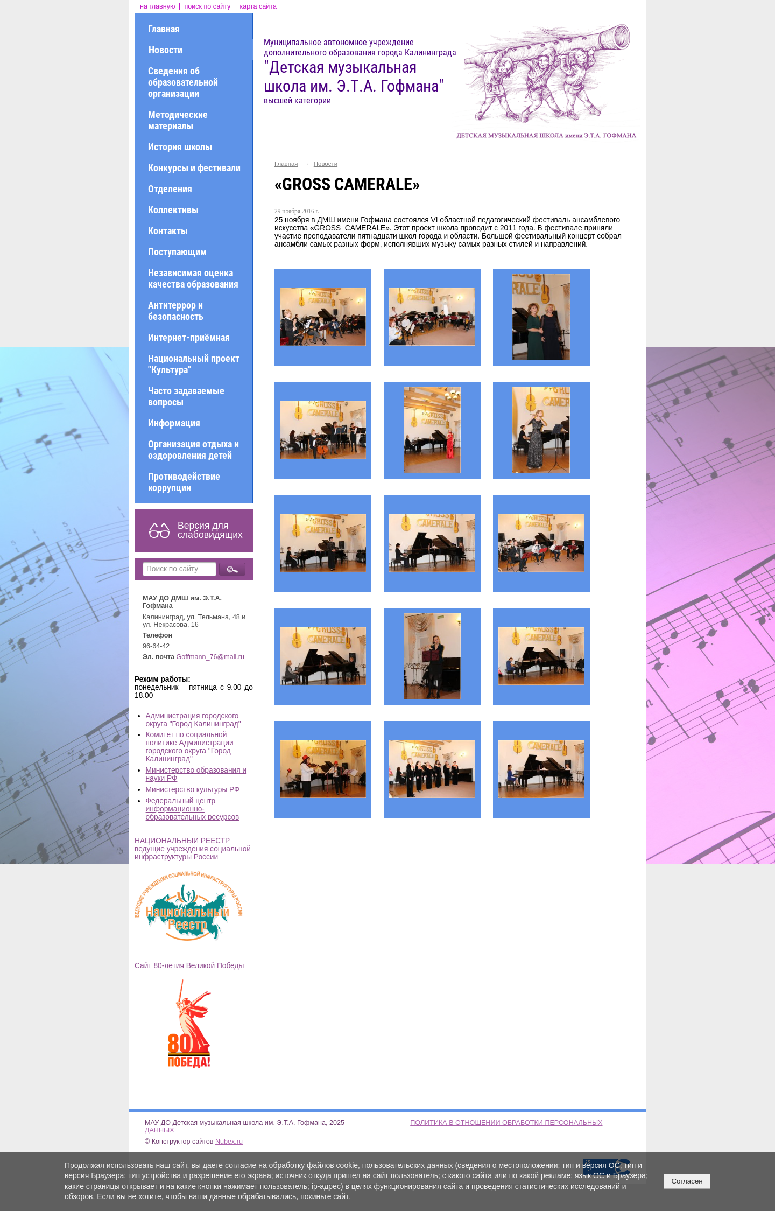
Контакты (168, 230)
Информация (174, 423)
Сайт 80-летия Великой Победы (189, 966)
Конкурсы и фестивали (194, 167)
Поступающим (177, 251)
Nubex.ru (229, 1141)
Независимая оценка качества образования (193, 278)
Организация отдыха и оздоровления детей (193, 449)
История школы (180, 146)
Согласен (686, 1181)
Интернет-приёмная (189, 337)
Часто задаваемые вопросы (186, 396)
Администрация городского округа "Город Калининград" (193, 720)
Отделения (170, 188)
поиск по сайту (207, 6)
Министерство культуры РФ (193, 790)
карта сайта (258, 6)
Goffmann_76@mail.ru (211, 657)
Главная (164, 28)
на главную (157, 6)
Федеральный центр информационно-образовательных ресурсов (192, 809)
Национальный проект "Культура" (193, 364)
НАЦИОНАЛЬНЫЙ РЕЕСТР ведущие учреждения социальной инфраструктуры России (193, 849)
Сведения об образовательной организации (183, 82)
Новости (165, 49)
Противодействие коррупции (184, 482)
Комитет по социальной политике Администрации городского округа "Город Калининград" (190, 747)
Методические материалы (178, 120)
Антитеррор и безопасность (175, 310)
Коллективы (173, 209)
